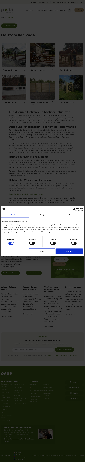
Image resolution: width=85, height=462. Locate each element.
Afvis (42, 251)
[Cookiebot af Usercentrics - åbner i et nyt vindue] (74, 209)
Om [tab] (70, 215)
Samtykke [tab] (14, 215)
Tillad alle (69, 251)
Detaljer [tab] (42, 215)
